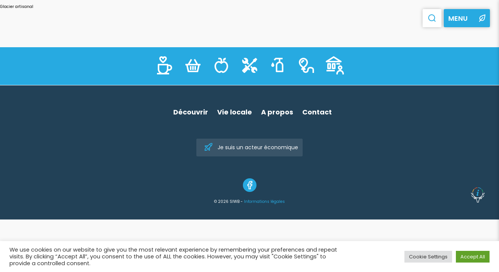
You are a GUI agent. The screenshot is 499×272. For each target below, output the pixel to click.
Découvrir (190, 112)
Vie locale (234, 112)
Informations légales (264, 201)
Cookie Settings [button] (428, 256)
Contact (317, 112)
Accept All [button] (472, 256)
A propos (277, 112)
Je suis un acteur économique (251, 147)
